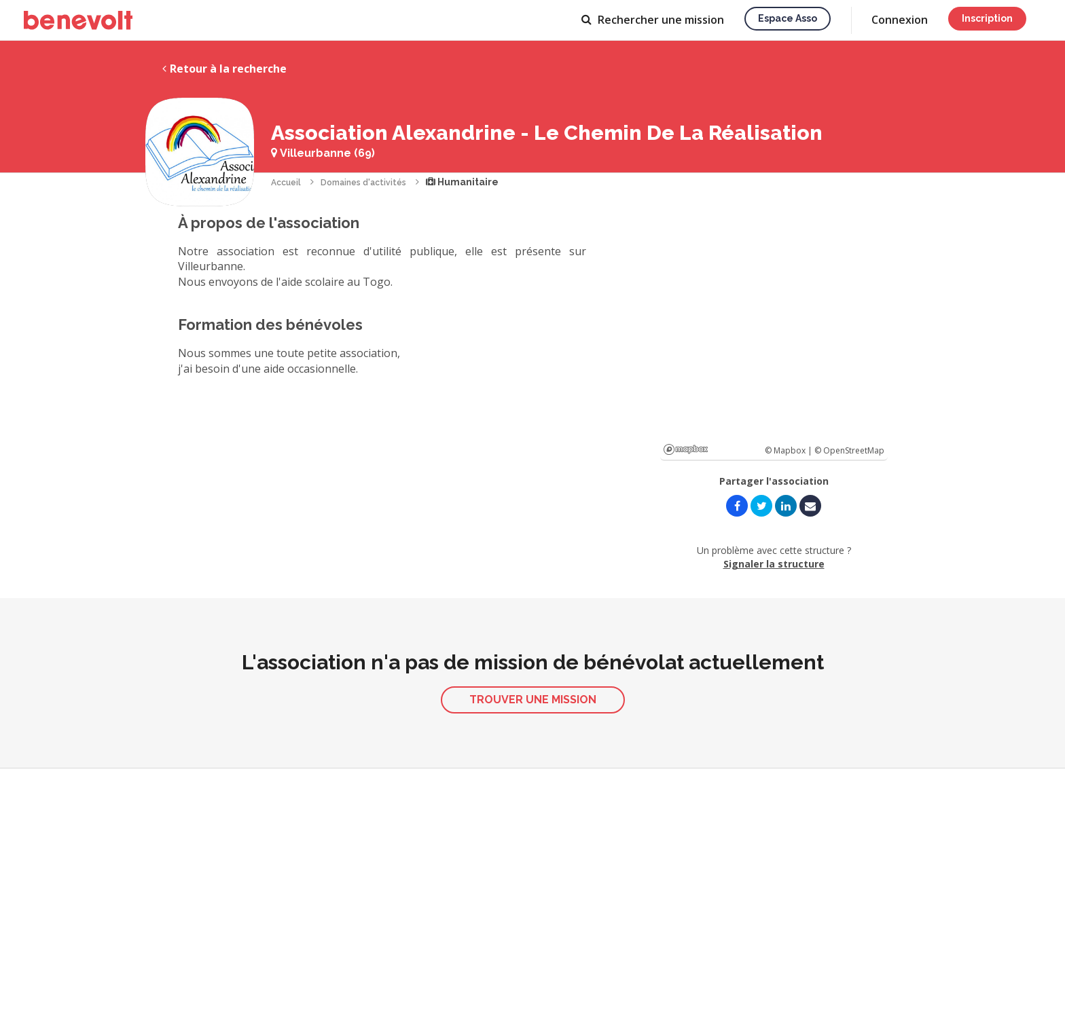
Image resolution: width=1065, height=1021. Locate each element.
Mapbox (686, 449)
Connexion (899, 19)
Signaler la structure (774, 563)
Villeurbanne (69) (323, 153)
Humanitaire (462, 182)
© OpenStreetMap (849, 450)
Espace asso (787, 18)
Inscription (987, 18)
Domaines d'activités (363, 182)
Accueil (286, 182)
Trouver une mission (532, 699)
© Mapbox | (789, 450)
